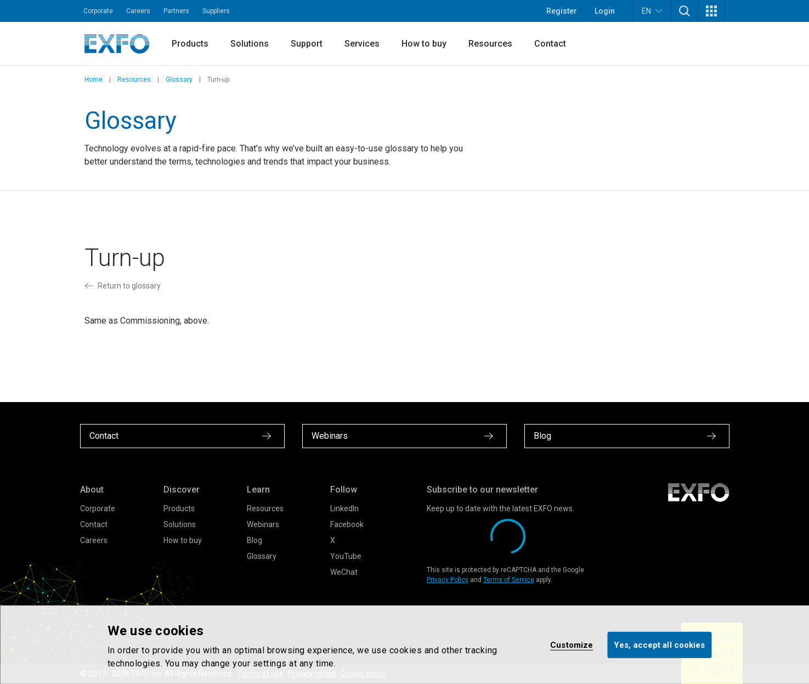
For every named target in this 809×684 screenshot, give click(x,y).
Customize (571, 644)
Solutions (249, 43)
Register (561, 11)
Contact (550, 43)
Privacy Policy (447, 580)
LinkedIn (344, 508)
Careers (138, 11)
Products (190, 43)
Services (362, 43)
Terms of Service (508, 580)
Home (93, 79)
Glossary (179, 79)
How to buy (423, 43)
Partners (176, 11)
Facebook (347, 524)
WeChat (344, 572)
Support (307, 43)
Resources (490, 43)
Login (605, 11)
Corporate (98, 11)
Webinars (263, 524)
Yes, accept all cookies (659, 644)
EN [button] (652, 10)
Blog (254, 540)
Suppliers (216, 11)
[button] (684, 11)
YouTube (345, 556)
